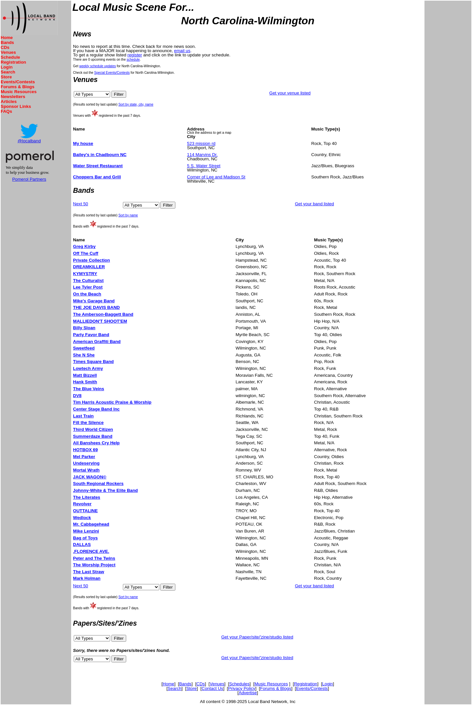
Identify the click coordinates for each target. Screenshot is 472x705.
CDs (5, 47)
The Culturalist (88, 280)
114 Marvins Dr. (202, 154)
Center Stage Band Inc (96, 409)
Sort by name (128, 215)
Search (8, 72)
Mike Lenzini (86, 531)
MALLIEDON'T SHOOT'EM (100, 321)
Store (6, 76)
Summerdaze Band (92, 436)
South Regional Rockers (98, 483)
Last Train (83, 415)
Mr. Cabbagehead (91, 524)
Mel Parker (84, 456)
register (135, 54)
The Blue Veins (88, 388)
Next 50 (80, 203)
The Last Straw (88, 571)
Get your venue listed (290, 93)
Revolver (82, 503)
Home (7, 37)
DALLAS (82, 544)
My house (83, 143)
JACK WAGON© (90, 476)
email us (182, 50)
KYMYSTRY (85, 273)
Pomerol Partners (29, 179)
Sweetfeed (84, 348)
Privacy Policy (241, 688)
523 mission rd (201, 143)
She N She (84, 354)
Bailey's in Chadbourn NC (100, 154)
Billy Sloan (84, 327)
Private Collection (91, 260)
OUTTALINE (85, 510)
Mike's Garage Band (94, 300)
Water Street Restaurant (98, 165)
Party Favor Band (91, 334)
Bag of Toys (85, 537)
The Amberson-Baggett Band (103, 314)
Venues (8, 52)
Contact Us (212, 688)
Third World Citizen (93, 429)
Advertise (248, 692)
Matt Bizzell (85, 375)
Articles (9, 101)
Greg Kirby (84, 246)
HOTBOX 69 (85, 449)
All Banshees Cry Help (96, 442)
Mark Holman (87, 578)
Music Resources (19, 91)
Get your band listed (314, 203)
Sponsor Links (16, 106)
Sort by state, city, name (135, 104)
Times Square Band (93, 361)
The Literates (86, 497)
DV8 (77, 395)
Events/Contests (18, 81)
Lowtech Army (88, 368)
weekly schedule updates (97, 66)
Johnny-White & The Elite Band (105, 490)
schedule (133, 59)
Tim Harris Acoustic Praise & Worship (112, 402)
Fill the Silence (88, 422)
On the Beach (87, 294)
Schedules (239, 683)
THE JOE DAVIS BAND (96, 307)
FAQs (6, 111)
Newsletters (13, 96)
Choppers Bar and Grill (97, 176)
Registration (13, 62)
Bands (7, 42)
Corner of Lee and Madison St (216, 176)
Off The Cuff (85, 253)
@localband (29, 140)
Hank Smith (85, 381)
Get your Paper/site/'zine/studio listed (257, 636)
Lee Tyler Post (88, 287)
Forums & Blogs (17, 86)
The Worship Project (94, 564)
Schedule (10, 57)
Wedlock (82, 517)
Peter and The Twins (94, 558)
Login (6, 67)
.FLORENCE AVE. (91, 551)
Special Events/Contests (111, 72)
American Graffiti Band (97, 341)
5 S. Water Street (204, 165)
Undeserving (86, 463)
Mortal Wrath (86, 470)
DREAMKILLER (89, 266)
